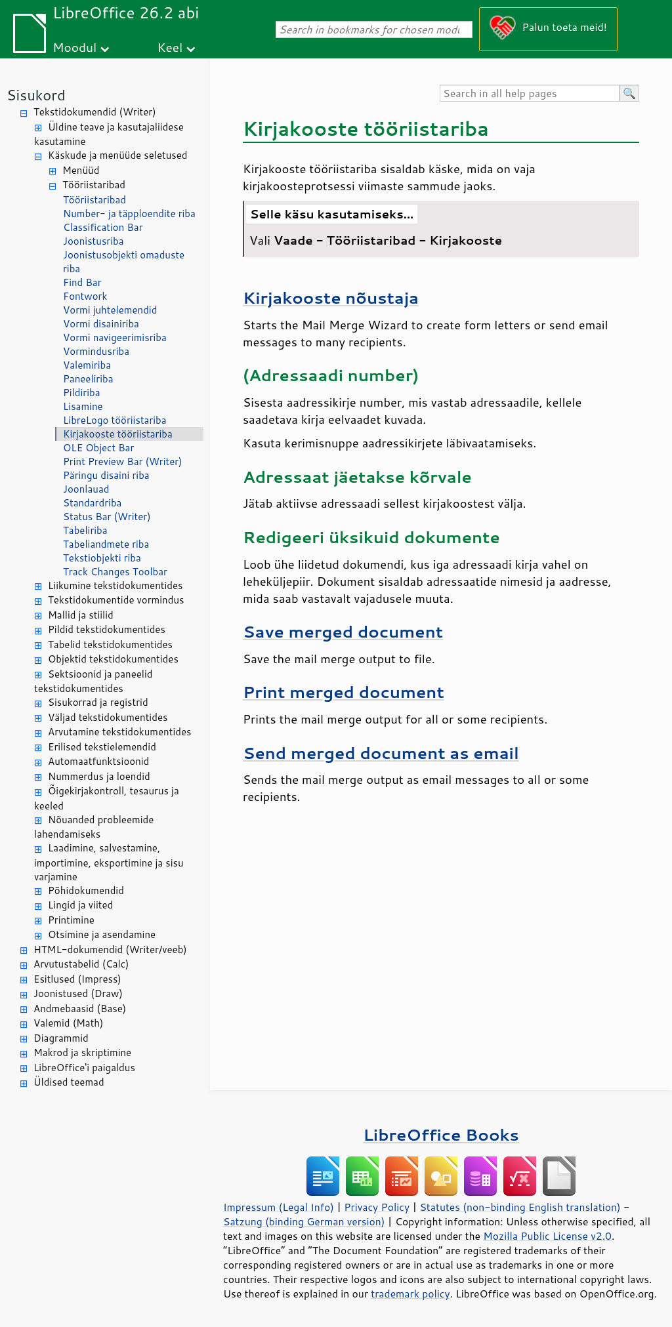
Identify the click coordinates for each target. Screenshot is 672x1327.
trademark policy (410, 1293)
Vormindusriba (96, 351)
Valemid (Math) (68, 1023)
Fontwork (85, 296)
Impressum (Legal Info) (278, 1207)
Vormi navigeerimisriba (115, 337)
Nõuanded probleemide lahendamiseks (94, 827)
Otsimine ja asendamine (102, 934)
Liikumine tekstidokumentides (115, 585)
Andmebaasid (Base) (79, 1008)
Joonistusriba (93, 241)
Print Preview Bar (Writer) (122, 461)
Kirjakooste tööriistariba (118, 434)
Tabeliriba (85, 530)
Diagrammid (61, 1038)
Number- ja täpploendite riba (129, 213)
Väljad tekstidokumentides (107, 717)
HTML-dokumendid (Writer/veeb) (110, 949)
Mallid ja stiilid (81, 615)
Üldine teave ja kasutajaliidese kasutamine (109, 134)
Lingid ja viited (80, 905)
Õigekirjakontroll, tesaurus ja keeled (106, 798)
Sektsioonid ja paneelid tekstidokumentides (93, 681)
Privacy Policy (377, 1207)
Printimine (71, 920)
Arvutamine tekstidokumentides (119, 732)
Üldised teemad (68, 1082)
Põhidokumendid (86, 890)
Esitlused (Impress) (77, 979)
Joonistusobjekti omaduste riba (123, 262)
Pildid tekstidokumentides (106, 629)
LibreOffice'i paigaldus (84, 1067)
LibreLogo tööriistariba (115, 420)
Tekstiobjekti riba (102, 558)
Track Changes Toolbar (115, 572)
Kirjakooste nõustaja (331, 297)
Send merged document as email (381, 752)
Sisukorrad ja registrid (98, 702)
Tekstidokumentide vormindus (116, 600)
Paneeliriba (88, 379)
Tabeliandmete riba (106, 544)
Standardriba (92, 503)
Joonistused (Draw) (78, 993)
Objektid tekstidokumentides (113, 659)
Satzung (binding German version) (304, 1221)
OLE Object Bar (98, 448)
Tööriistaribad (93, 185)
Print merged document (343, 691)
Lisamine (83, 406)
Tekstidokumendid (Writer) (94, 112)
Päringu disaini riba (106, 475)
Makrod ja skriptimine (82, 1052)
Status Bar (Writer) (107, 516)
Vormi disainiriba (101, 324)
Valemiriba (87, 365)
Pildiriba (81, 392)
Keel (169, 47)
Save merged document (343, 631)
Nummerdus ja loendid (99, 776)
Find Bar (82, 282)
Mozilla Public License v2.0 (547, 1236)
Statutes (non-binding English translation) (519, 1207)
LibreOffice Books (441, 1134)
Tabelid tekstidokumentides (110, 644)
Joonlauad (86, 489)
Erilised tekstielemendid (102, 747)
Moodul (74, 47)
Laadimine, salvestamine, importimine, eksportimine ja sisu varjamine (109, 862)
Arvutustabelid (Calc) (81, 964)
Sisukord (36, 95)
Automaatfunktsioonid (98, 761)
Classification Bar (103, 227)
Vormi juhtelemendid (110, 310)
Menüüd (80, 170)
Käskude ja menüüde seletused (118, 155)
